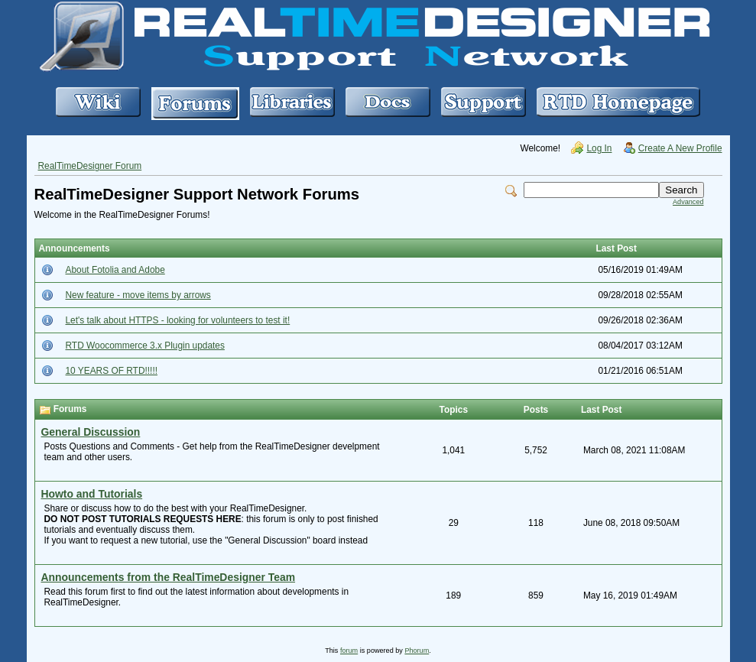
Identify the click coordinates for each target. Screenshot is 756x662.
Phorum (416, 650)
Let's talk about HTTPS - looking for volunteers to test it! (178, 320)
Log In (599, 148)
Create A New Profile (680, 148)
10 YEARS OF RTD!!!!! (112, 370)
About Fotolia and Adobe (115, 269)
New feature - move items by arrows (138, 295)
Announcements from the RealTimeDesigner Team (168, 577)
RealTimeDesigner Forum (90, 166)
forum (349, 650)
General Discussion (91, 432)
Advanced (688, 202)
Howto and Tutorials (92, 494)
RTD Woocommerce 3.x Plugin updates (145, 345)
